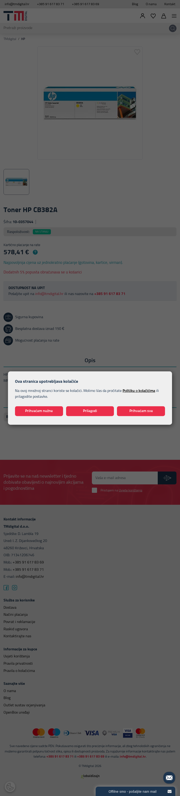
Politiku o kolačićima (139, 391)
